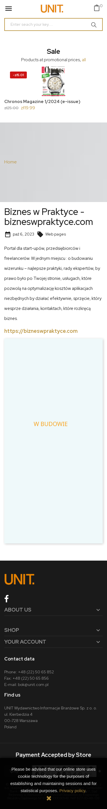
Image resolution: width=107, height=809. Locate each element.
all (84, 60)
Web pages (51, 234)
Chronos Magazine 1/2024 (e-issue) (42, 101)
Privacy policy (72, 790)
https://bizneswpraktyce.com (41, 331)
